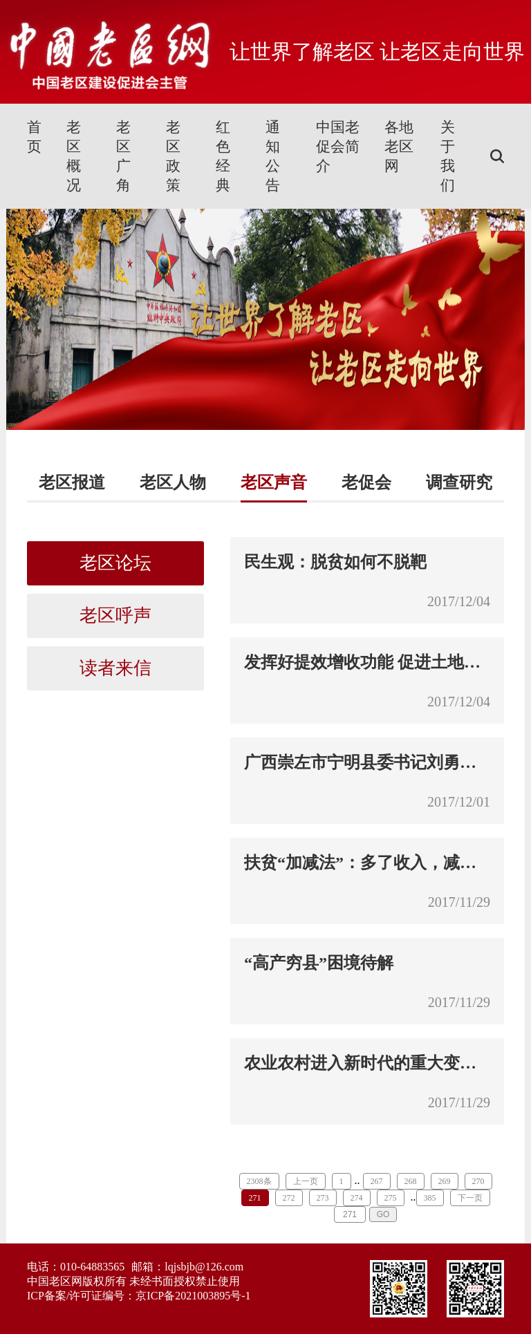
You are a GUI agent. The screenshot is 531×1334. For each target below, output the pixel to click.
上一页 (305, 1181)
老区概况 (73, 156)
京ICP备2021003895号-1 (193, 1296)
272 (289, 1198)
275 (390, 1198)
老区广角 (123, 156)
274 (357, 1198)
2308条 (259, 1181)
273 (323, 1198)
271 (255, 1198)
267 (377, 1181)
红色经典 (223, 156)
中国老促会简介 (338, 146)
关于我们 (447, 156)
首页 (34, 137)
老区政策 (173, 156)
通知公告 (273, 156)
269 (444, 1181)
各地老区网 (398, 146)
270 (478, 1181)
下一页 (470, 1198)
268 (410, 1181)
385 (430, 1198)
